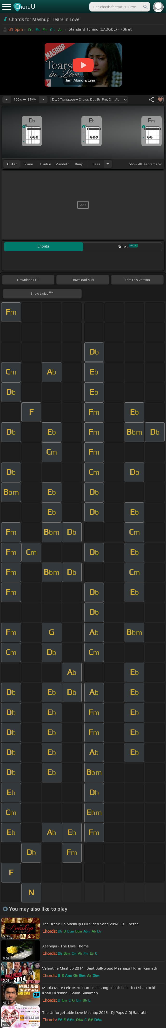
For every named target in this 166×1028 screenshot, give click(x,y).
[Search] (145, 7)
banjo (79, 164)
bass (96, 164)
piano (29, 164)
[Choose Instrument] (107, 164)
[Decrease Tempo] (6, 99)
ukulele (45, 164)
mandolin (62, 164)
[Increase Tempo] (43, 99)
